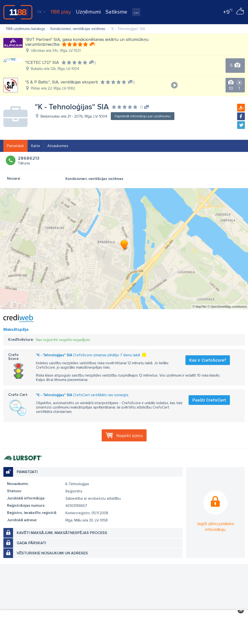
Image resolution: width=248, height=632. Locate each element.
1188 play (60, 12)
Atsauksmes (57, 145)
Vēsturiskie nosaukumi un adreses (52, 553)
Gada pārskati (31, 543)
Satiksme (116, 12)
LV (41, 11)
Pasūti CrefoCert (209, 400)
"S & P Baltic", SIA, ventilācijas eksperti (61, 82)
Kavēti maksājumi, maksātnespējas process (62, 532)
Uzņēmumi (88, 12)
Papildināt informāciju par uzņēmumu (142, 116)
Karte (35, 145)
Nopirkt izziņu (129, 435)
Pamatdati (15, 145)
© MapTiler (199, 306)
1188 (17, 12)
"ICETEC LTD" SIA (42, 62)
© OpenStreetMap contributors (227, 306)
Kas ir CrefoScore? (207, 360)
